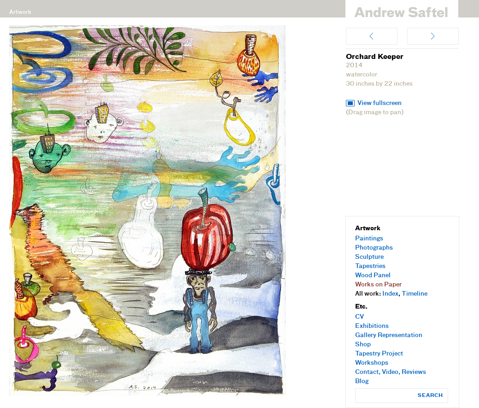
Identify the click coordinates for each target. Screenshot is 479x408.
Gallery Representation (388, 335)
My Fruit (371, 36)
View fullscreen (379, 103)
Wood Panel (373, 276)
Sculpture (369, 257)
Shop (363, 345)
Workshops (371, 363)
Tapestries (370, 266)
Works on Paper (378, 285)
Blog (361, 382)
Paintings (369, 239)
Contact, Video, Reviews (390, 372)
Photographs (374, 248)
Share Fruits (433, 36)
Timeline (414, 294)
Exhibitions (372, 326)
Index (390, 294)
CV (359, 317)
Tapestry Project (379, 354)
